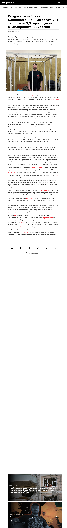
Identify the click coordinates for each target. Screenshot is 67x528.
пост (56, 175)
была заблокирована (22, 227)
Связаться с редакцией (33, 259)
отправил (11, 172)
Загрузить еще (35, 416)
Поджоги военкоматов (55, 7)
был (15, 215)
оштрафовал (45, 190)
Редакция (4, 475)
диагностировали (14, 212)
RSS (3, 494)
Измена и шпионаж (7, 7)
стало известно (37, 167)
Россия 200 (5, 507)
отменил (56, 99)
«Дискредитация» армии (13, 31)
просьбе (34, 95)
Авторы (4, 485)
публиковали (48, 217)
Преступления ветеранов (31, 7)
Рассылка (4, 498)
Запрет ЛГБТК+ (18, 7)
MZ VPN (4, 503)
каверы (23, 222)
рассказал (29, 198)
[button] (63, 2)
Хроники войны (43, 7)
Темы (3, 489)
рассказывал (25, 232)
